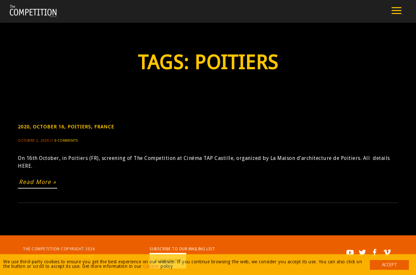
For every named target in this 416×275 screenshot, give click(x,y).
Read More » (37, 181)
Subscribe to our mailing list (182, 249)
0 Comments (66, 140)
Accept (389, 264)
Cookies (151, 266)
